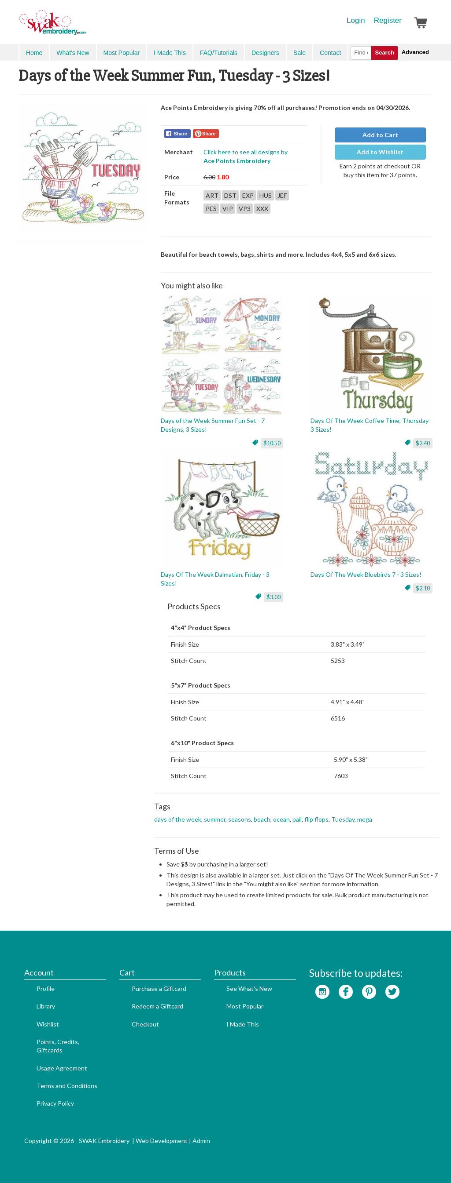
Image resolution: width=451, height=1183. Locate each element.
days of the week (177, 819)
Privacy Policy (55, 1103)
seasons (239, 819)
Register (388, 20)
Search (384, 52)
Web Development (162, 1140)
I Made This (170, 52)
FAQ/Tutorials (218, 52)
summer (215, 819)
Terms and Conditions (67, 1085)
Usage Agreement (62, 1068)
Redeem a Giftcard (157, 1006)
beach (262, 819)
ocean (281, 819)
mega (364, 819)
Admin (201, 1140)
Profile (46, 988)
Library (46, 1006)
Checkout (145, 1024)
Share (180, 133)
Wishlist (48, 1024)
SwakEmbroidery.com (84, 26)
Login (356, 20)
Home (34, 52)
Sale (299, 52)
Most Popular (122, 52)
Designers (265, 52)
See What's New (249, 988)
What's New (72, 52)
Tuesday (343, 819)
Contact (330, 52)
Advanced (415, 52)
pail (297, 819)
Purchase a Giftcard (159, 988)
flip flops (316, 819)
